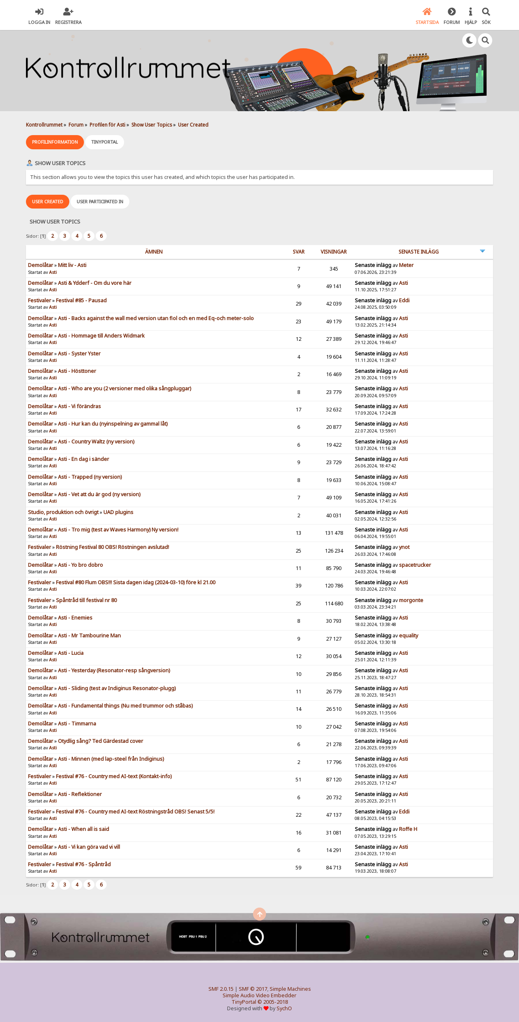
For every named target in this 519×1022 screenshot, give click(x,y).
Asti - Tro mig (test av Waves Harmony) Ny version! (118, 529)
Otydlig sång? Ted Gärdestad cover (100, 741)
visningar (334, 251)
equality (408, 635)
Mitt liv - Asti (72, 265)
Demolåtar (40, 265)
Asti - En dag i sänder (83, 459)
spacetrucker (415, 565)
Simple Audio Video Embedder (259, 995)
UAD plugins (118, 512)
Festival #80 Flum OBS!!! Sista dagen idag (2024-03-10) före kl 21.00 (135, 582)
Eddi (404, 300)
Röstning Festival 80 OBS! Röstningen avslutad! (112, 547)
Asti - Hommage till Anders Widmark (101, 335)
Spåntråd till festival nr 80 (86, 600)
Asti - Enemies (75, 617)
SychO (284, 1008)
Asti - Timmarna (77, 723)
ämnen (154, 251)
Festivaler (39, 300)
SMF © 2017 (253, 988)
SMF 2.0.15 (221, 988)
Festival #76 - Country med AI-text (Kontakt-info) (114, 776)
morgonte (411, 600)
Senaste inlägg (419, 251)
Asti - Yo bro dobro (80, 565)
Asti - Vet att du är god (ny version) (99, 494)
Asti (53, 272)
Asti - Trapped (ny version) (90, 476)
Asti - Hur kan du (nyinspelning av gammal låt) (112, 423)
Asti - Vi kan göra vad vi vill (89, 846)
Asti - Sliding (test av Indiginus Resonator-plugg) (117, 688)
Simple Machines (290, 988)
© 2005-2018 (272, 1001)
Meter (406, 265)
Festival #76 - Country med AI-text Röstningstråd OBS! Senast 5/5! (135, 811)
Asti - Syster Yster (79, 353)
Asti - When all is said (83, 829)
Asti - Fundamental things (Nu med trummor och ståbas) (125, 705)
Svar (299, 251)
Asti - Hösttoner (77, 371)
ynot (404, 547)
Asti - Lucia (71, 653)
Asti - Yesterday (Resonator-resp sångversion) (114, 670)
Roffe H (408, 829)
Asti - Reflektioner (80, 794)
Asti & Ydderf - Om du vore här (94, 283)
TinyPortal (244, 1001)
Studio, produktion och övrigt (63, 512)
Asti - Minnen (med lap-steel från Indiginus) (111, 758)
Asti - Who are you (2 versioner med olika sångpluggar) (124, 388)
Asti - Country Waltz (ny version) (96, 441)
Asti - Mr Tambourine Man (89, 635)
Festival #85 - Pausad (81, 300)
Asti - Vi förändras (79, 406)
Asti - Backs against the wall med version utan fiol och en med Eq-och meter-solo (156, 318)
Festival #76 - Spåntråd (83, 864)
